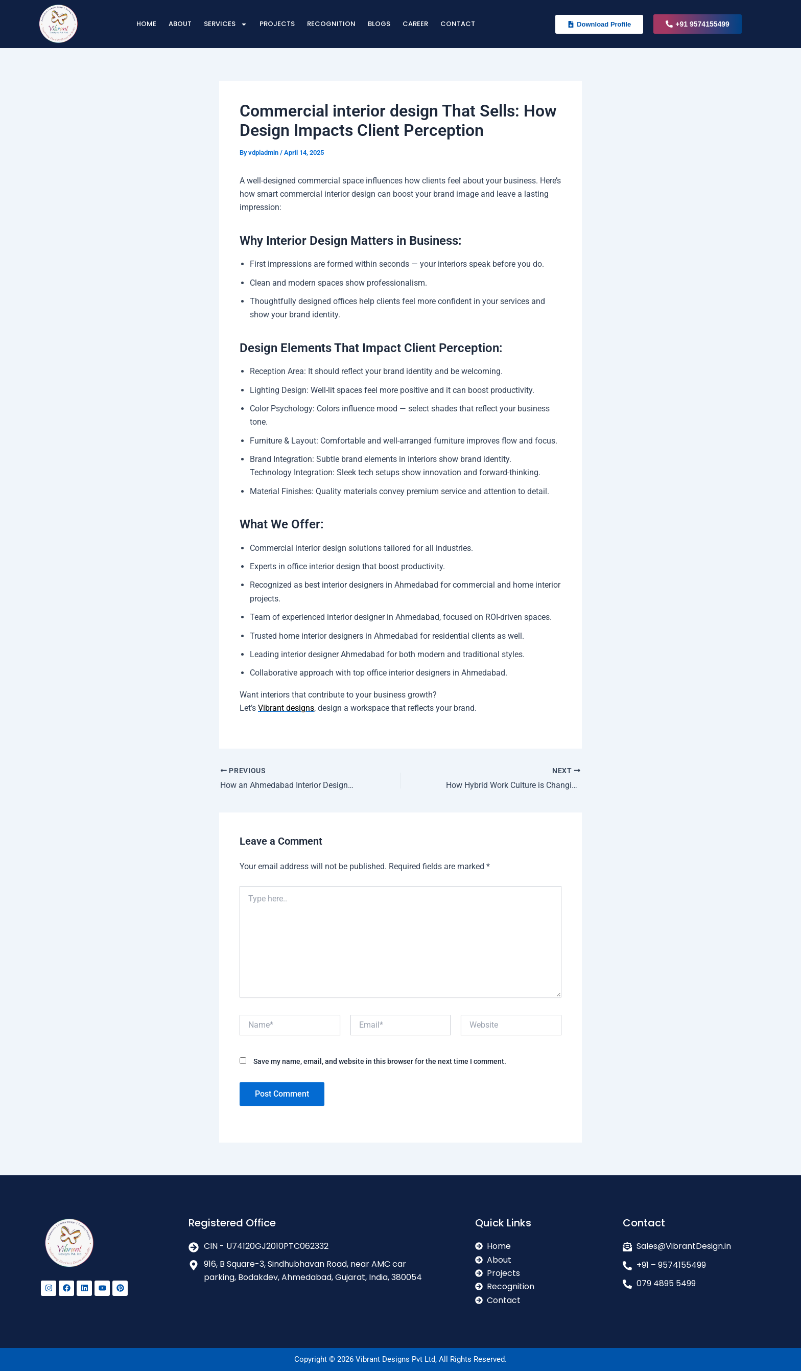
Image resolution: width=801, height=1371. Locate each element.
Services (225, 24)
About (180, 24)
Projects (277, 24)
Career (415, 24)
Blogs (379, 24)
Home (146, 24)
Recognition (331, 24)
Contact (457, 24)
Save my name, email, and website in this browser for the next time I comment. (379, 1061)
